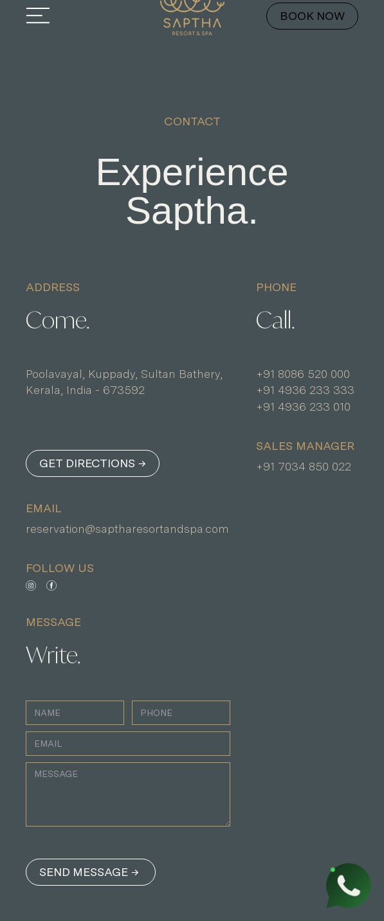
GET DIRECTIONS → (92, 463)
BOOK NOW (312, 15)
